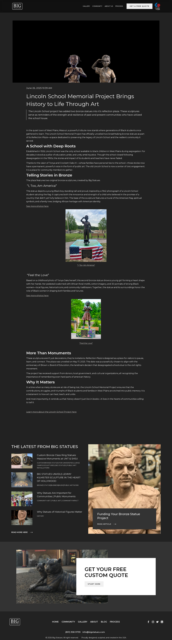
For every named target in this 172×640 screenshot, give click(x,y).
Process (119, 6)
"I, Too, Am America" (86, 265)
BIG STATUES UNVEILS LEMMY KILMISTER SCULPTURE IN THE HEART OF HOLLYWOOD (59, 477)
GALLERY (86, 6)
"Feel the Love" (86, 343)
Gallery (82, 622)
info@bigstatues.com (94, 632)
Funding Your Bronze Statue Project (118, 516)
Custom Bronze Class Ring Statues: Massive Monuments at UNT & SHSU (57, 457)
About (94, 622)
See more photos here (37, 206)
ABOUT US (109, 6)
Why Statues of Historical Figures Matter (59, 512)
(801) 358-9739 (73, 632)
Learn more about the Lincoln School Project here (51, 412)
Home (55, 622)
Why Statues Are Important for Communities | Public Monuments (56, 495)
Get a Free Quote (139, 6)
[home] (17, 6)
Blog (104, 622)
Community (97, 6)
